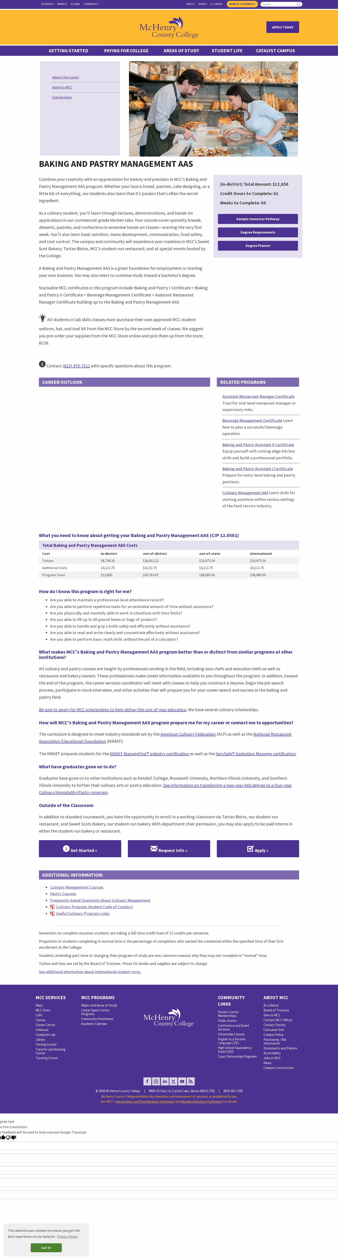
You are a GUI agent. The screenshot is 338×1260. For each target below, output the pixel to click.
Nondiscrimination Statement (201, 1101)
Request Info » (169, 848)
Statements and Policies (280, 1048)
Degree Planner (258, 246)
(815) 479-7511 (76, 365)
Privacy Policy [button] (67, 1236)
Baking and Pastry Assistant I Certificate (257, 468)
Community (90, 4)
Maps (39, 1005)
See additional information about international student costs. (90, 971)
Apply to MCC (62, 87)
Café (39, 1015)
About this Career (65, 77)
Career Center (45, 1025)
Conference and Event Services (233, 1027)
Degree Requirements (258, 232)
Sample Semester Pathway (258, 219)
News (268, 1063)
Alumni (75, 4)
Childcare (42, 1030)
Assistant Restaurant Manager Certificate (258, 396)
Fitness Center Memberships (228, 1014)
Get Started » (80, 848)
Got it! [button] (46, 1248)
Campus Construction (279, 1068)
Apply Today (282, 27)
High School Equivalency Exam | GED (234, 1050)
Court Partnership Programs (237, 1056)
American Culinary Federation (188, 734)
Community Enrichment (97, 1019)
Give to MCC (272, 1015)
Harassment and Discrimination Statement (145, 1101)
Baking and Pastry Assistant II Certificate (258, 444)
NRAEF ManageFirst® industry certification (149, 753)
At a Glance (271, 1005)
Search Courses (242, 4)
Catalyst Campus (275, 51)
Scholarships (62, 97)
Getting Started (68, 51)
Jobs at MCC (272, 1058)
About (191, 4)
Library (40, 1039)
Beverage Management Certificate (252, 420)
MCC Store (43, 1010)
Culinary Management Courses (76, 887)
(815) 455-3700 (233, 1091)
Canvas (41, 1020)
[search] (281, 4)
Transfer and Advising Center (51, 1051)
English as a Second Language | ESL (231, 1041)
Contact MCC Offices (278, 1020)
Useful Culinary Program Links (83, 913)
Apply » (258, 848)
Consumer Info (274, 1030)
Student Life (227, 51)
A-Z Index (216, 4)
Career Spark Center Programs (95, 1012)
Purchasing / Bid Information (275, 1041)
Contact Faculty (275, 1025)
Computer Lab (45, 1035)
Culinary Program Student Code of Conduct (94, 906)
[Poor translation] (11, 1138)
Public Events (227, 1020)
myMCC (203, 4)
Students (47, 4)
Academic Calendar (94, 1024)
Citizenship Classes (231, 1034)
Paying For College (126, 51)
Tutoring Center (47, 1058)
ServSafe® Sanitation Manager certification (256, 753)
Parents (62, 4)
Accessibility (272, 1053)
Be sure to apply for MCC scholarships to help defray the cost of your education (112, 709)
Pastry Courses (63, 893)
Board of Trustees (276, 1010)
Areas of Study (181, 51)
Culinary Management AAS (245, 492)
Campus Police (274, 1035)
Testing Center (46, 1044)
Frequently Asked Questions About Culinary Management (100, 900)
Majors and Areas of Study (99, 1005)
